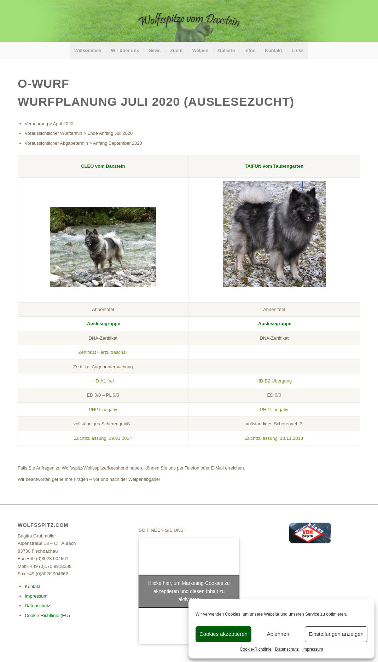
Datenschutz (287, 649)
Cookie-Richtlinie (256, 649)
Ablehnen (278, 634)
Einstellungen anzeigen (336, 634)
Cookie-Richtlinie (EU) (47, 615)
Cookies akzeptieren (223, 634)
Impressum (312, 649)
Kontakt (32, 586)
